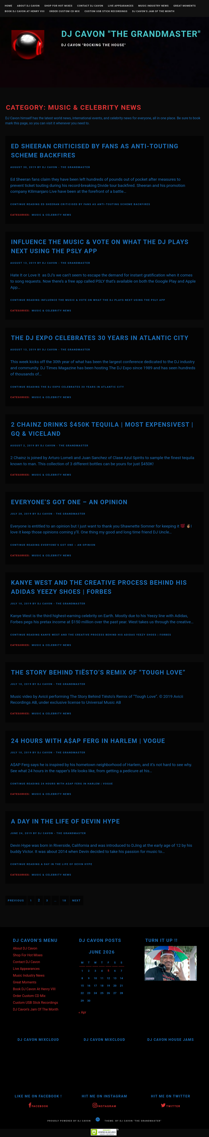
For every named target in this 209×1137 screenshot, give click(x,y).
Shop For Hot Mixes (58, 6)
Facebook (38, 1105)
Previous (16, 900)
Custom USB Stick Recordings (106, 11)
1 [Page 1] (31, 900)
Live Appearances (121, 6)
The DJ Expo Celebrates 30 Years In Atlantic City (100, 338)
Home (8, 6)
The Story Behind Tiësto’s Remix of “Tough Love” (98, 672)
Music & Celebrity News (51, 214)
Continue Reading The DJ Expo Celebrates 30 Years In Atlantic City (67, 386)
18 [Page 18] (64, 900)
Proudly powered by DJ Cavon (69, 1121)
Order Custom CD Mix (64, 11)
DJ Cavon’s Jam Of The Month (153, 11)
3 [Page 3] (47, 900)
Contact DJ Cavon (90, 6)
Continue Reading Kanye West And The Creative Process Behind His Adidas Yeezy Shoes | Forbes (90, 634)
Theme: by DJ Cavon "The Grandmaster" (133, 1121)
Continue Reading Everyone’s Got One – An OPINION (53, 544)
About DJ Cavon (28, 6)
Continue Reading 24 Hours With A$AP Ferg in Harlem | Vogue (61, 783)
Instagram (104, 1105)
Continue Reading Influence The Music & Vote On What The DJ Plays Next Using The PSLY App (87, 299)
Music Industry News (153, 6)
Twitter (170, 1105)
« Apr (82, 1012)
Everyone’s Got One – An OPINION (69, 502)
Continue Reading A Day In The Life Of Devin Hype (51, 864)
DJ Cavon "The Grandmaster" (131, 34)
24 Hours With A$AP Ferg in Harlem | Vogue (88, 740)
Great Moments (184, 6)
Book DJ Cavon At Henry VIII (25, 11)
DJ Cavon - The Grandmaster (66, 167)
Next (76, 900)
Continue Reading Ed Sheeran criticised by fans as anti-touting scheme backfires (80, 204)
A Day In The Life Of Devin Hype (65, 821)
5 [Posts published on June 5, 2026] (108, 970)
